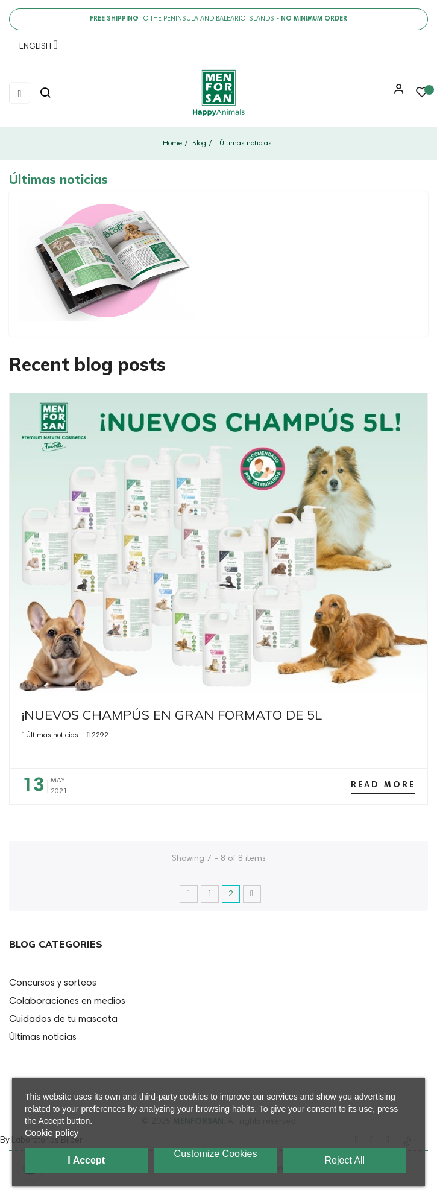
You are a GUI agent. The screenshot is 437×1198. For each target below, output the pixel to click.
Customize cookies (215, 1154)
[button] (396, 93)
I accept (86, 1160)
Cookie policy (51, 1132)
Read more (383, 785)
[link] (218, 93)
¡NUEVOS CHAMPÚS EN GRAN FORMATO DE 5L (172, 714)
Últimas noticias (52, 735)
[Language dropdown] (35, 49)
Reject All (344, 1160)
